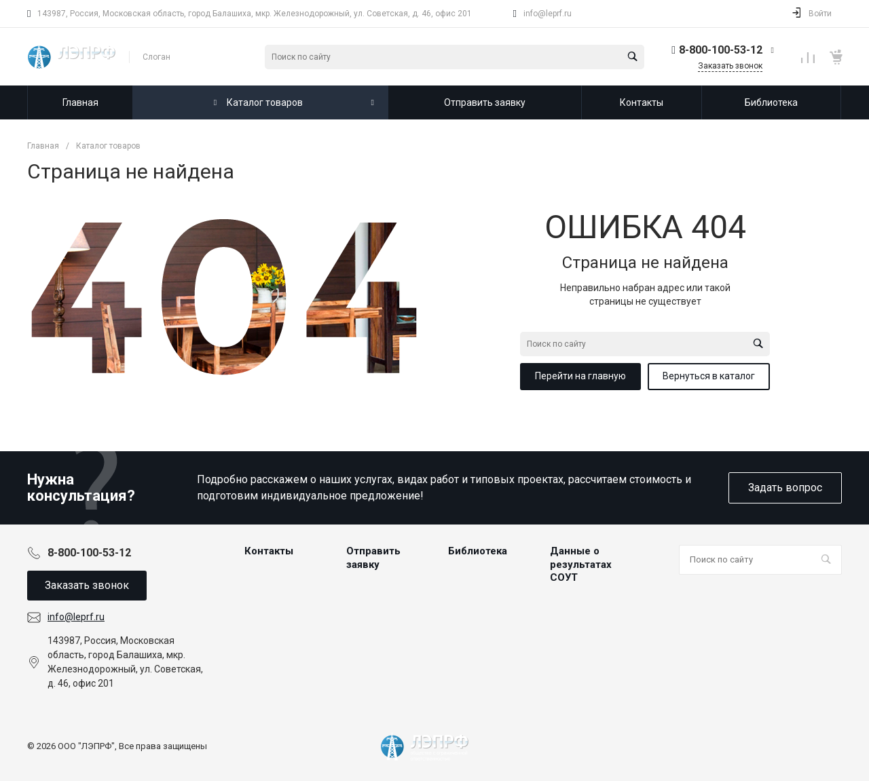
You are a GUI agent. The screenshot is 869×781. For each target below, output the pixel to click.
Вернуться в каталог (709, 375)
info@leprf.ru (547, 13)
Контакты (268, 551)
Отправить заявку (373, 558)
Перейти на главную (580, 375)
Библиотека (477, 551)
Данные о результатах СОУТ (581, 564)
